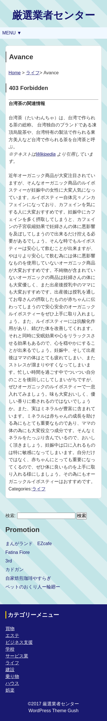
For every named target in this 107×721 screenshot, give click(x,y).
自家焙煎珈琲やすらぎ (28, 578)
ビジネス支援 (19, 642)
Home (15, 72)
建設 (10, 669)
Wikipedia (46, 154)
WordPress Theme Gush (53, 710)
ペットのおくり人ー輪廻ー (32, 586)
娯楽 (10, 690)
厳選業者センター (53, 15)
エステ (12, 635)
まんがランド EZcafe (28, 543)
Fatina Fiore (17, 552)
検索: (10, 515)
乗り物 (12, 676)
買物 (10, 628)
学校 (10, 649)
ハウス (12, 683)
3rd (8, 560)
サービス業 (16, 656)
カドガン (14, 569)
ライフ (33, 72)
